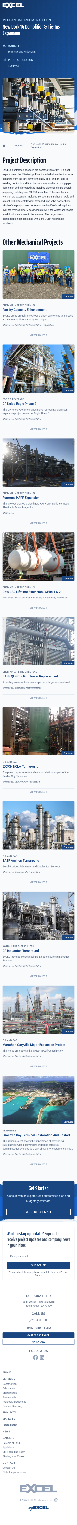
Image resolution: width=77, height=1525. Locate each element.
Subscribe (38, 1265)
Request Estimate (38, 1212)
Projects (10, 1412)
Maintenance (10, 1392)
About (7, 1372)
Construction (10, 1383)
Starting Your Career (14, 1456)
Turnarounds (9, 1397)
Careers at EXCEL (38, 1335)
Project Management (14, 1401)
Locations (10, 1425)
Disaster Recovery (13, 1406)
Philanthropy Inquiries (14, 1472)
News (6, 1431)
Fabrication (9, 1388)
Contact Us (9, 1467)
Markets (9, 1418)
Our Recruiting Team (14, 1451)
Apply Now (38, 1342)
